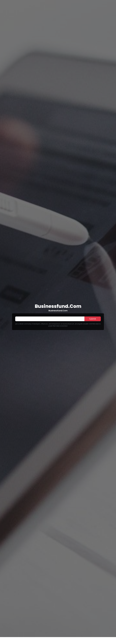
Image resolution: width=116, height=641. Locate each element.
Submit (92, 318)
